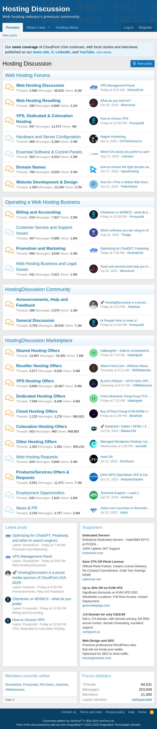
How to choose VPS (114, 118)
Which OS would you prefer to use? (125, 152)
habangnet (135, 355)
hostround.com (92, 553)
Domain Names (31, 167)
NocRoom (127, 461)
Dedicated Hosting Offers (40, 396)
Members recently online (27, 676)
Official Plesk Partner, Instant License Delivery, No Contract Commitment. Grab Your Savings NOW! (114, 570)
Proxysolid (137, 123)
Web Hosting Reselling (38, 100)
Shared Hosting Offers (38, 350)
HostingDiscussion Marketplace (38, 340)
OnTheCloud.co (131, 141)
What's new (36, 27)
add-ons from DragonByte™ (67, 724)
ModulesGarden (132, 479)
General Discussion (35, 320)
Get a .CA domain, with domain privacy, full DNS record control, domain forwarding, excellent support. (116, 623)
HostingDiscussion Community (37, 289)
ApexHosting (130, 171)
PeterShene (129, 186)
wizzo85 (141, 446)
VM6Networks (142, 385)
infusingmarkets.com (96, 658)
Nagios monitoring (113, 136)
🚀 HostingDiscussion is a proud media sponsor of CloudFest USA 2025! (39, 577)
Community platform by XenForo (79, 720)
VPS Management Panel (117, 85)
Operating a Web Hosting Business (42, 202)
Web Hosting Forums (27, 75)
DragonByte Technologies (115, 724)
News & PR (26, 508)
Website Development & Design (47, 182)
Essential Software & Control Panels (49, 152)
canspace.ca (91, 632)
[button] (49, 27)
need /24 (106, 457)
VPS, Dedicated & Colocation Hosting (38, 628)
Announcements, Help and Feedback (38, 591)
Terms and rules (91, 712)
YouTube (87, 52)
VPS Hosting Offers (35, 381)
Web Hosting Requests (37, 457)
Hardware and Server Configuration (48, 137)
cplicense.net (91, 579)
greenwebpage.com (96, 605)
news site (41, 52)
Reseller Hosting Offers (39, 366)
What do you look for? (115, 100)
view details (103, 52)
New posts (9, 35)
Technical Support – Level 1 (119, 493)
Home (142, 712)
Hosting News (67, 27)
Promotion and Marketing (41, 248)
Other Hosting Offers (36, 441)
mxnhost (127, 497)
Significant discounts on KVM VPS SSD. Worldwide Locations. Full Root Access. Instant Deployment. (115, 597)
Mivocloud (128, 105)
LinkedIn (62, 52)
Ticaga (126, 234)
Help (131, 712)
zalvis (124, 512)
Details (135, 724)
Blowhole (136, 416)
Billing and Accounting (38, 212)
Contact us (68, 712)
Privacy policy (115, 712)
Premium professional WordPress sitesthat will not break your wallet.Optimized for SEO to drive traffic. (109, 649)
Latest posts (16, 527)
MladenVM (128, 431)
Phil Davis (47, 684)
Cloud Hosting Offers (36, 411)
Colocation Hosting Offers (41, 426)
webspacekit (142, 699)
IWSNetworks (141, 370)
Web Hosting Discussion (40, 85)
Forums (12, 27)
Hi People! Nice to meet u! (118, 320)
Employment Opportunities (40, 493)
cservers (127, 156)
